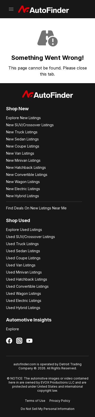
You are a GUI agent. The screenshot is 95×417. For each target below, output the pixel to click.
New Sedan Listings (22, 139)
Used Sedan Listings (23, 251)
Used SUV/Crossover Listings (30, 236)
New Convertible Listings (26, 174)
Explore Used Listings (24, 229)
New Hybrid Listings (22, 196)
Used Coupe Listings (23, 258)
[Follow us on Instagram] (19, 341)
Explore (12, 329)
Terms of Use (35, 401)
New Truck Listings (21, 132)
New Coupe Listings (22, 146)
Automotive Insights (28, 319)
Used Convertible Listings (27, 286)
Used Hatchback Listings (26, 279)
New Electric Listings (23, 189)
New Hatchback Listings (26, 167)
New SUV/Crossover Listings (30, 125)
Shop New (17, 108)
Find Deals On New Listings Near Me (36, 208)
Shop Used (18, 220)
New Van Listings (20, 153)
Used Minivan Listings (24, 272)
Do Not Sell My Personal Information (47, 409)
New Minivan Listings (23, 160)
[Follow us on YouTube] (29, 341)
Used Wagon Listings (23, 293)
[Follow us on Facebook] (9, 341)
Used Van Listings (20, 265)
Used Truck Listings (22, 244)
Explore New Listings (23, 118)
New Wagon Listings (23, 181)
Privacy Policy (59, 401)
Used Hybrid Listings (23, 307)
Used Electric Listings (23, 300)
